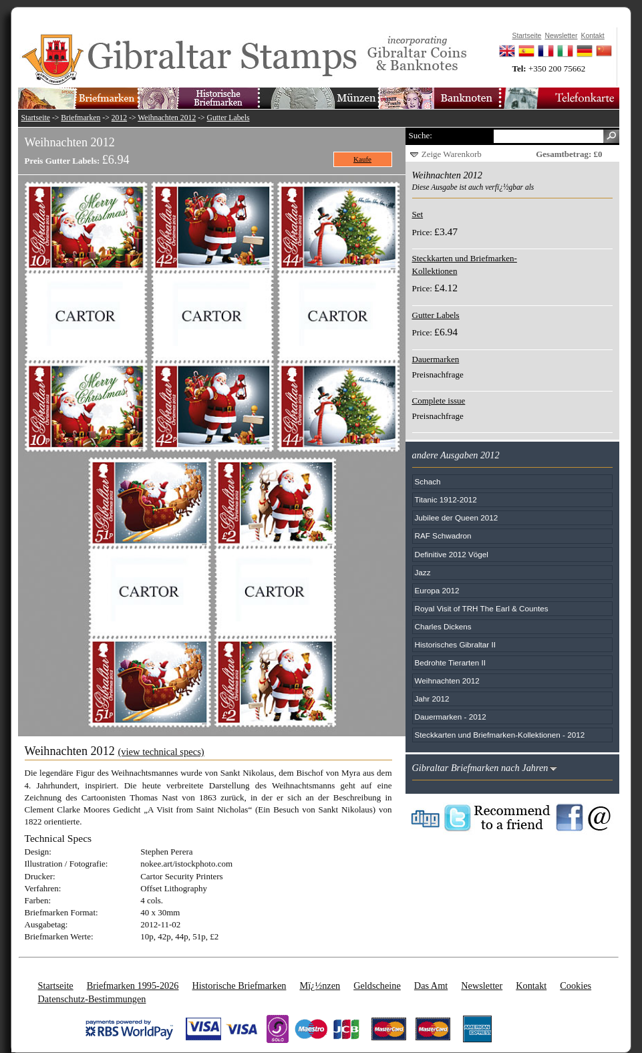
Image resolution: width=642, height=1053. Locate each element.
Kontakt (531, 985)
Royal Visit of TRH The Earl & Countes (481, 608)
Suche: (420, 135)
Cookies (575, 985)
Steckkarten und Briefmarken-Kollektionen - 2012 (500, 734)
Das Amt (431, 985)
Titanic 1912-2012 (446, 499)
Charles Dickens (443, 626)
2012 (119, 118)
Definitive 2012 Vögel (451, 554)
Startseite (36, 118)
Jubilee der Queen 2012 (456, 517)
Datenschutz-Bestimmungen (92, 999)
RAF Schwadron (443, 535)
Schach (428, 481)
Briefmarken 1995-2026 (133, 985)
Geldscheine (377, 985)
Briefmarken (80, 118)
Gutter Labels (228, 118)
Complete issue (439, 401)
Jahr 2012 (432, 698)
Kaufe (362, 159)
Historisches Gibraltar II (455, 644)
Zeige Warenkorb (452, 154)
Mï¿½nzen (319, 985)
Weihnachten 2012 (167, 118)
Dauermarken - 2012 (450, 716)
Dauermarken (436, 359)
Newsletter (481, 985)
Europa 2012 (437, 590)
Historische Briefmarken (239, 985)
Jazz (423, 572)
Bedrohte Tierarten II (450, 662)
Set (418, 214)
